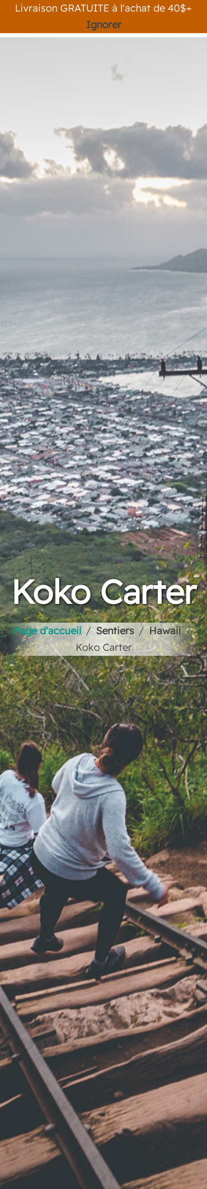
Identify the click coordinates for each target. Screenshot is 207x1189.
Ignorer (103, 24)
